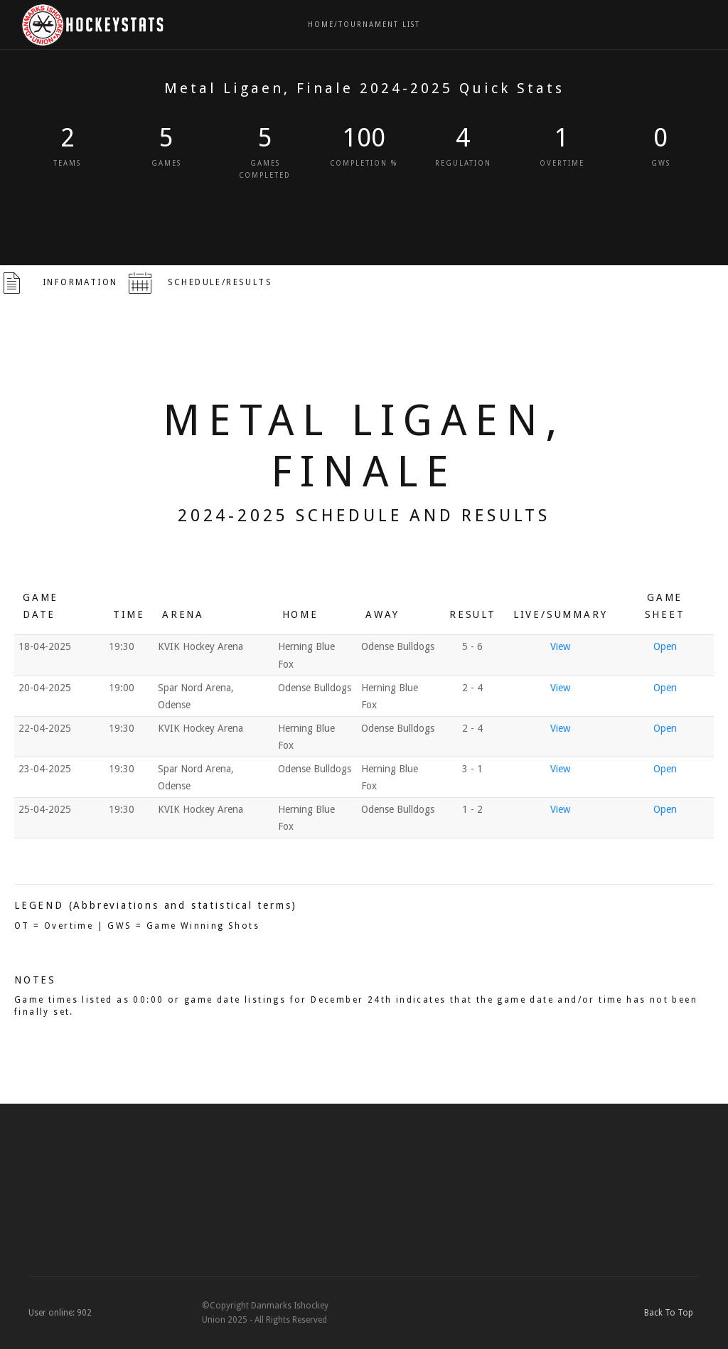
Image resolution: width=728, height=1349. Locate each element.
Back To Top (672, 1313)
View (560, 646)
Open (665, 646)
